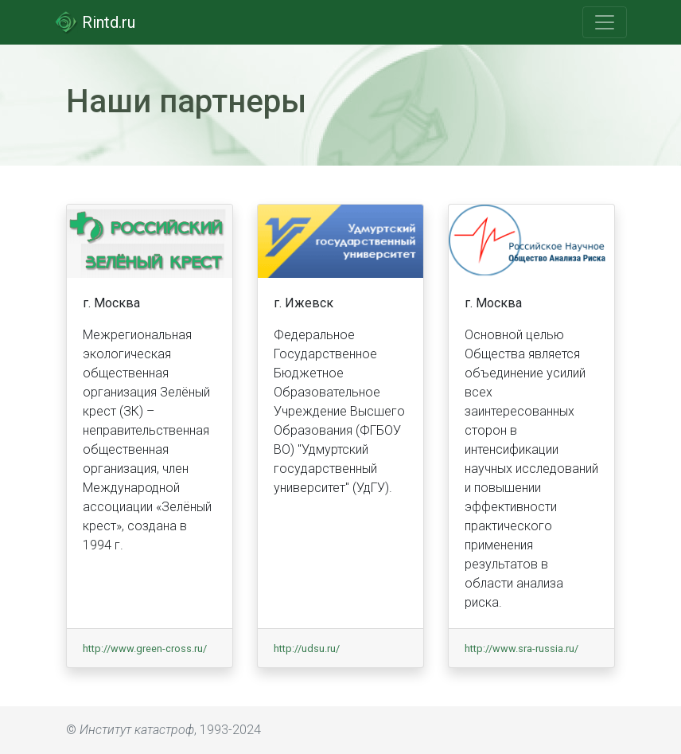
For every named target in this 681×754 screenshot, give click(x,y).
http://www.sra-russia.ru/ (521, 648)
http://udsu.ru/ (307, 648)
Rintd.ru (94, 22)
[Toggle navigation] (604, 22)
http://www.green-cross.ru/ (145, 648)
